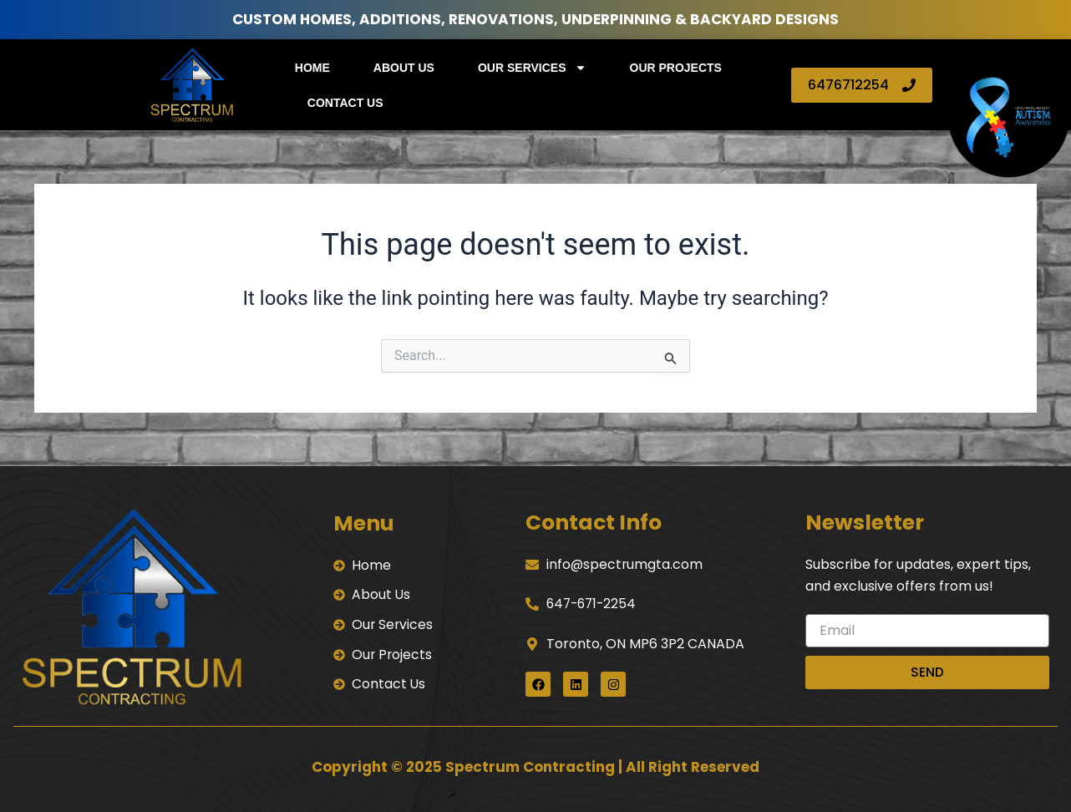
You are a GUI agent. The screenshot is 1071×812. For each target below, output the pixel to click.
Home (312, 67)
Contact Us (345, 102)
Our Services (532, 67)
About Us (403, 67)
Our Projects (676, 67)
